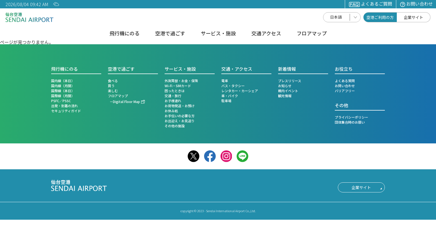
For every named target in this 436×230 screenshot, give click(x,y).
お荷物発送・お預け (180, 105)
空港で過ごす (170, 34)
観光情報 (284, 95)
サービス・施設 (218, 34)
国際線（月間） (63, 95)
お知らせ (284, 85)
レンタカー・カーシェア (239, 90)
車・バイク (229, 95)
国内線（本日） (63, 80)
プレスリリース (289, 80)
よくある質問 (345, 80)
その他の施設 (175, 125)
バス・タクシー (233, 85)
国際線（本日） (63, 90)
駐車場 (226, 100)
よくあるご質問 (370, 3)
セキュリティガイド (66, 110)
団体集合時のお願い (350, 122)
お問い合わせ (416, 3)
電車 (224, 80)
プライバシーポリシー (351, 117)
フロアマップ (312, 34)
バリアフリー (345, 90)
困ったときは (175, 90)
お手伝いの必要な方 (180, 115)
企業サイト (413, 17)
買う (111, 85)
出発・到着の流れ (64, 105)
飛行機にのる (125, 34)
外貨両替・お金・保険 (181, 80)
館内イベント (288, 90)
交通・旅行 (173, 95)
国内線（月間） (63, 85)
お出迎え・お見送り (180, 120)
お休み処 (171, 110)
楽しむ (113, 90)
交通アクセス (266, 34)
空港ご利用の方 (380, 17)
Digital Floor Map (126, 101)
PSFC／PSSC (61, 100)
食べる (113, 80)
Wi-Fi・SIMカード (178, 85)
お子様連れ (173, 100)
